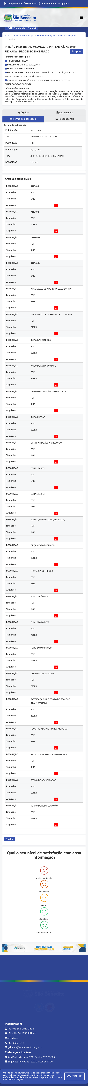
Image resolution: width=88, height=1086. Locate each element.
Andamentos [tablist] (65, 112)
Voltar (9, 839)
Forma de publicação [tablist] (23, 119)
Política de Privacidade (13, 1077)
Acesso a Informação (24, 35)
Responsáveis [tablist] (65, 119)
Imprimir (76, 51)
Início (7, 35)
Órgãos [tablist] (23, 112)
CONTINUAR (74, 1076)
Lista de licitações (67, 35)
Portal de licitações (46, 35)
